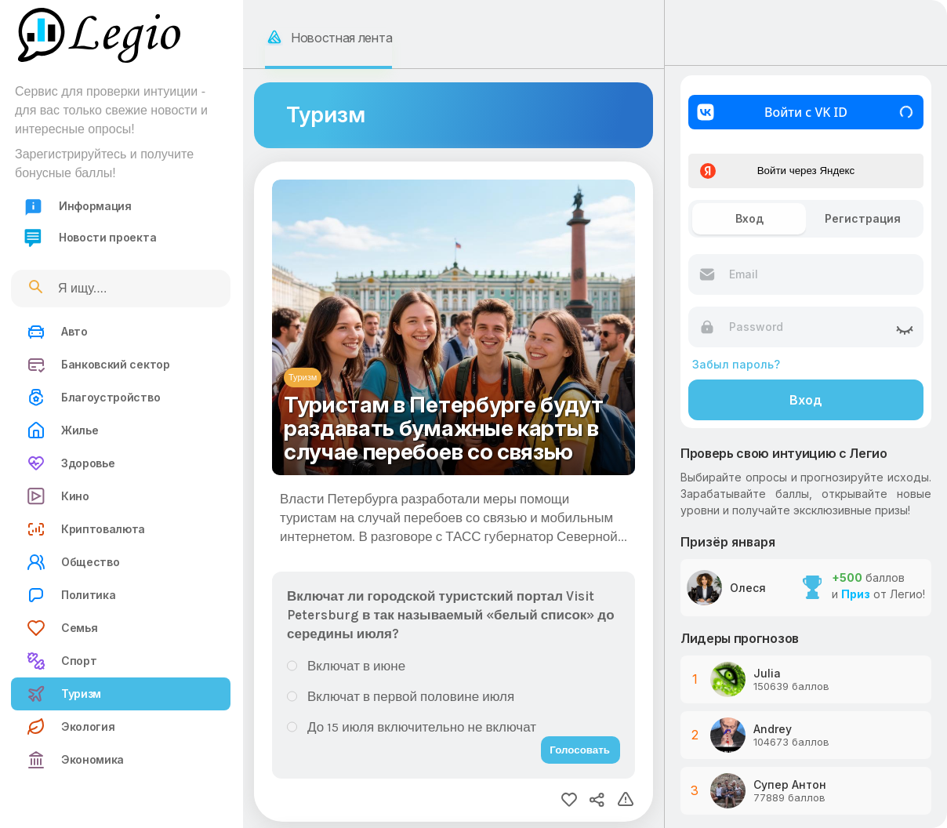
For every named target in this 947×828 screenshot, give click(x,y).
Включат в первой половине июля (410, 696)
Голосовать (580, 750)
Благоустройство (93, 397)
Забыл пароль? (736, 364)
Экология (70, 726)
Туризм (64, 694)
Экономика (75, 759)
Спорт (61, 661)
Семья (62, 628)
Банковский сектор (98, 364)
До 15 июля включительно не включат (421, 727)
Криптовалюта (86, 529)
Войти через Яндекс (777, 171)
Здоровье (70, 463)
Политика (71, 595)
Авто (57, 331)
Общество (73, 562)
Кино (58, 496)
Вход (805, 400)
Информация (78, 206)
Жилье (62, 430)
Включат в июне (356, 666)
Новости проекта (90, 238)
